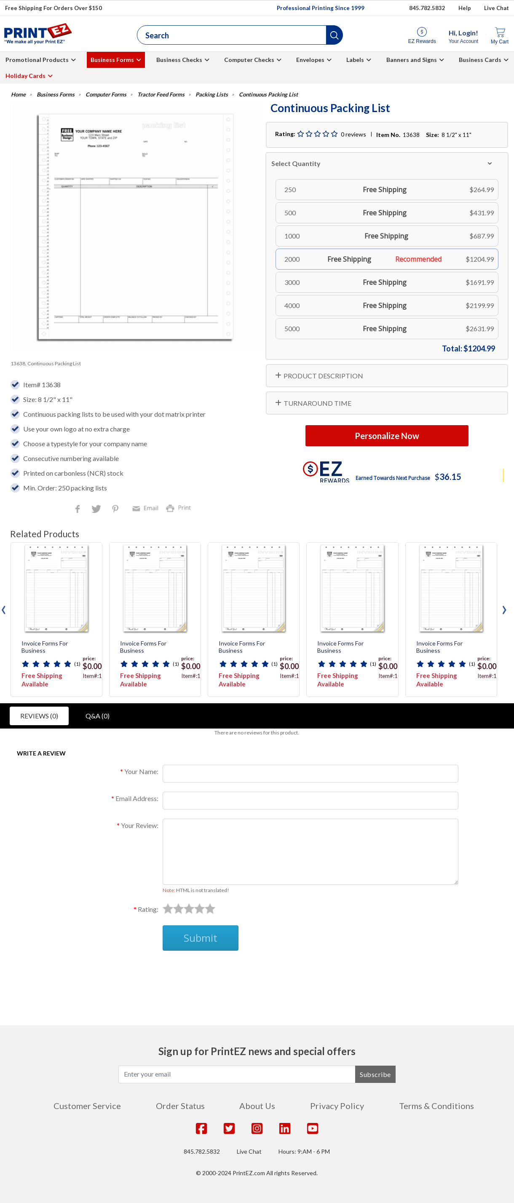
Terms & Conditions (436, 1106)
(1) (77, 664)
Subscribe (375, 1074)
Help (464, 8)
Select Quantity (296, 163)
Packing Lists (211, 94)
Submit (200, 938)
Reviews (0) (39, 716)
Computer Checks (249, 59)
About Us (257, 1106)
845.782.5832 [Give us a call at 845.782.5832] (427, 8)
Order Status (180, 1106)
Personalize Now (387, 436)
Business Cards (480, 59)
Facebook (79, 509)
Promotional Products (37, 59)
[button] (334, 35)
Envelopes (310, 59)
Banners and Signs (411, 59)
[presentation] (3, 607)
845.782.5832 (202, 1151)
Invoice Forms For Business (44, 647)
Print (180, 507)
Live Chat (496, 8)
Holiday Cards (25, 75)
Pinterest (116, 509)
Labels (355, 59)
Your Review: (139, 825)
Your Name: (141, 771)
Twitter (97, 509)
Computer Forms (106, 94)
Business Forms (112, 59)
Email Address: (136, 798)
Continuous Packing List (268, 94)
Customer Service (87, 1106)
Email (146, 507)
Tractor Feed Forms (161, 94)
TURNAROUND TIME (317, 403)
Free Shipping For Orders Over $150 (53, 8)
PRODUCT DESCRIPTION (323, 376)
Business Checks (179, 59)
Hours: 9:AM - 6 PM (304, 1151)
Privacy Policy (337, 1106)
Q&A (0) (98, 716)
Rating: (148, 909)
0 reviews (353, 134)
